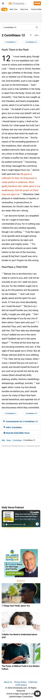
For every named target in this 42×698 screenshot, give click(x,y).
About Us (8, 682)
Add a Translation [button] (12, 427)
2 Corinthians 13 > (31, 42)
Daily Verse (24, 9)
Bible (3, 440)
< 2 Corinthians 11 (10, 42)
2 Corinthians (17, 440)
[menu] (3, 3)
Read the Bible (36, 9)
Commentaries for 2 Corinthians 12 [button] (20, 421)
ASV (37, 35)
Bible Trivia (13, 9)
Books (9, 440)
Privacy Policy (20, 682)
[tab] (21, 421)
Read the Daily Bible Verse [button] (16, 433)
